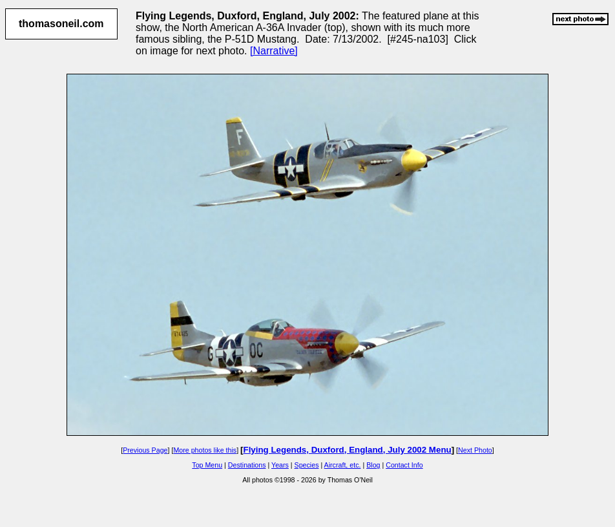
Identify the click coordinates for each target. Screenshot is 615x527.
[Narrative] (274, 50)
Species (307, 465)
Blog (373, 465)
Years (280, 465)
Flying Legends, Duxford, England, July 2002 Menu (348, 450)
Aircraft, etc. (342, 465)
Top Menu (207, 465)
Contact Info (404, 465)
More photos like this (204, 450)
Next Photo (475, 450)
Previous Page (145, 450)
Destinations (247, 465)
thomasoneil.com (61, 23)
